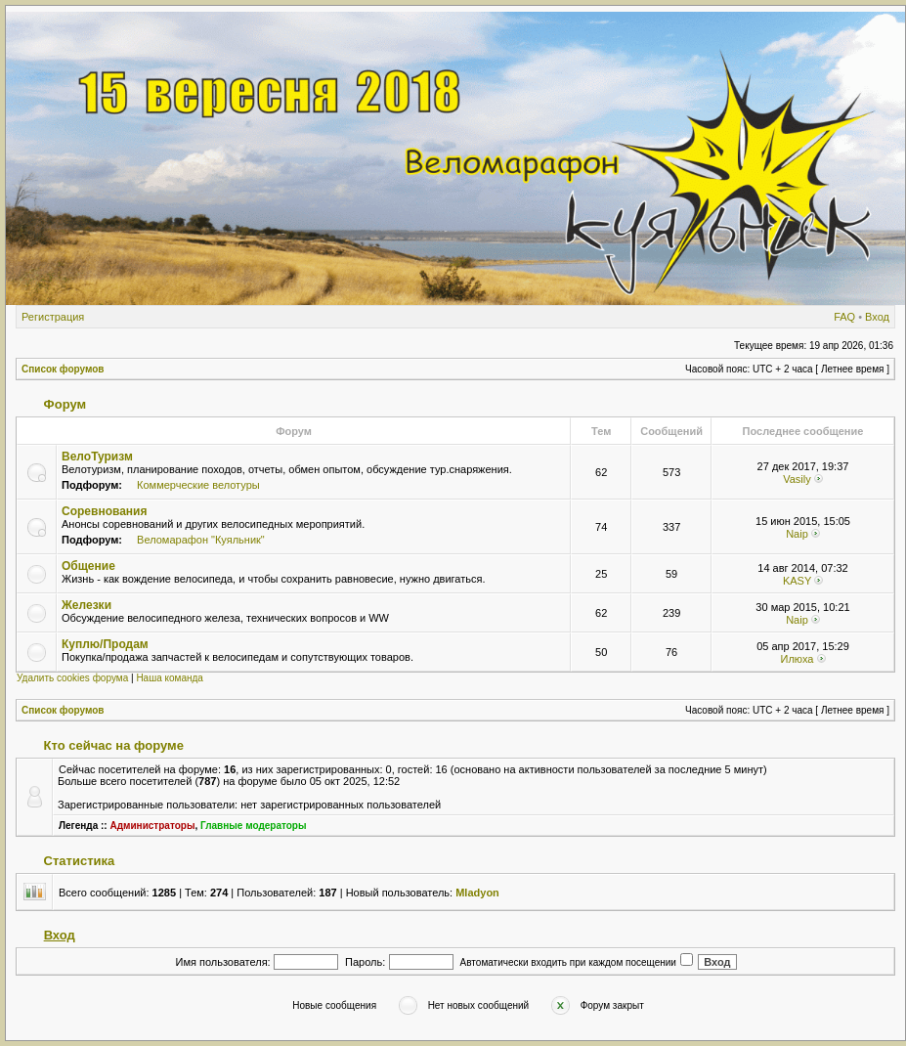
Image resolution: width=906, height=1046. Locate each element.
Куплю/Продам (105, 644)
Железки (86, 605)
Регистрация (53, 317)
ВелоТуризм (97, 456)
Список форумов (63, 369)
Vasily (797, 479)
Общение (88, 566)
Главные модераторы (253, 825)
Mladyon (477, 892)
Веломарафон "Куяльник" (201, 539)
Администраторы (151, 825)
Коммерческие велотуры (198, 485)
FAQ (844, 317)
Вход (877, 317)
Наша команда (169, 678)
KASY (797, 581)
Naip (797, 534)
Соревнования (104, 511)
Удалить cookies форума (72, 678)
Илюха (796, 659)
